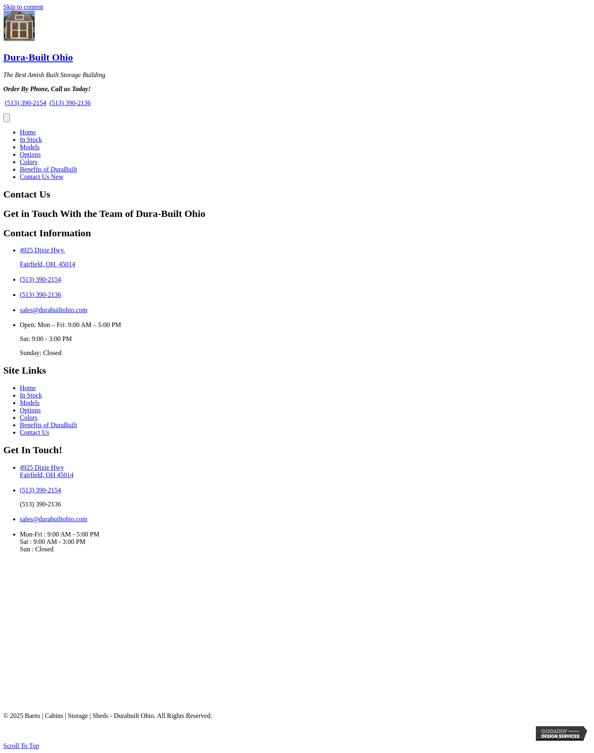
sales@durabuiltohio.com (53, 309)
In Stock (31, 139)
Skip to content (23, 6)
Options (30, 154)
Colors (29, 161)
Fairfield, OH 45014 (47, 264)
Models (30, 147)
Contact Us (35, 432)
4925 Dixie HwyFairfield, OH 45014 (46, 471)
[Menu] (6, 117)
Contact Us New (42, 176)
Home (28, 132)
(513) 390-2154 (25, 102)
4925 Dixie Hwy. (42, 250)
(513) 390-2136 (70, 102)
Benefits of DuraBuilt (48, 169)
